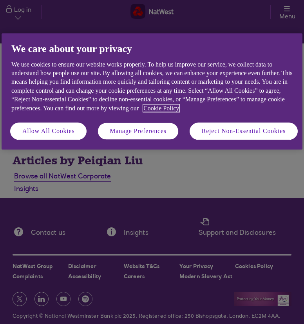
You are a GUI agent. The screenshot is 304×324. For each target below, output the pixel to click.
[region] (152, 92)
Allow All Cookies (48, 131)
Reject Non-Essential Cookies (244, 131)
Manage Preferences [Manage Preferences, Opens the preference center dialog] (138, 131)
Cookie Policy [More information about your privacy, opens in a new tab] (161, 108)
